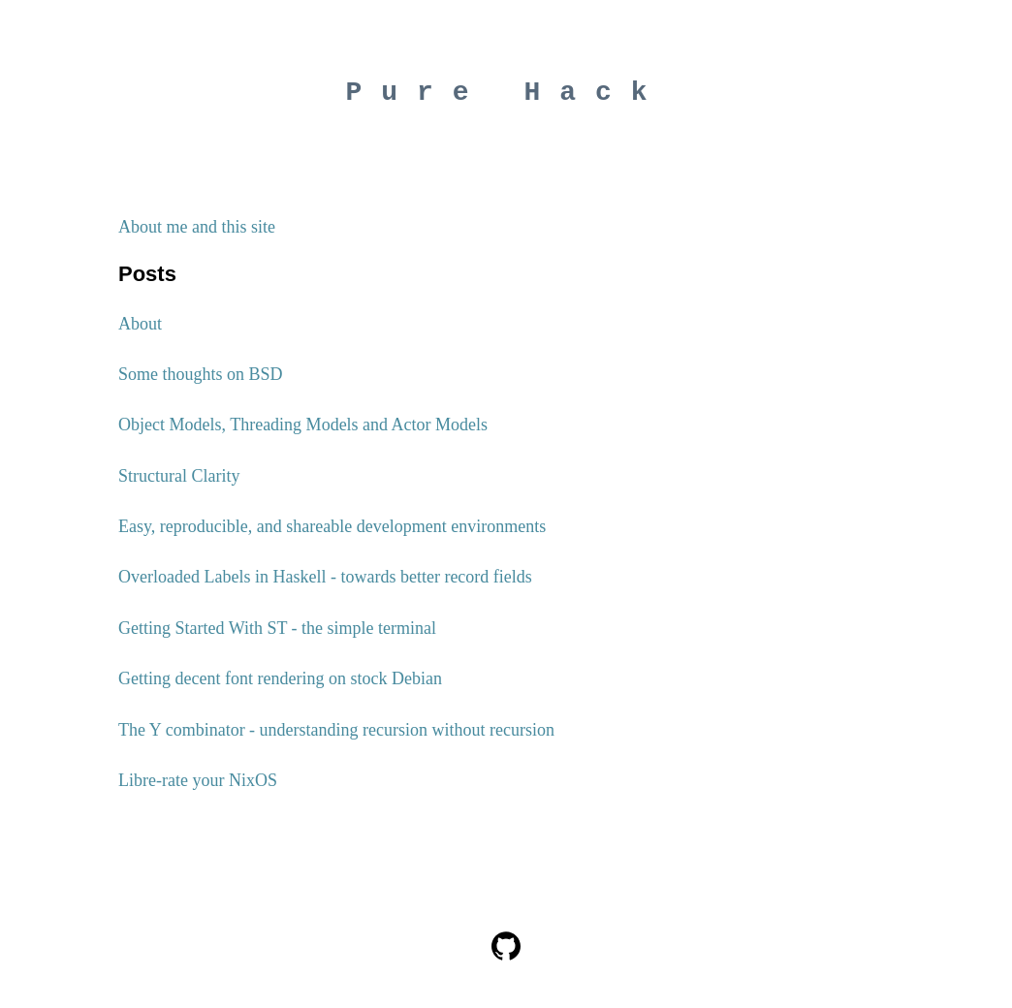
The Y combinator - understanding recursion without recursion (336, 736)
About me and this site (196, 233)
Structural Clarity (178, 482)
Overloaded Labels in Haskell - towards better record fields (325, 583)
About (140, 330)
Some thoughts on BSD (200, 381)
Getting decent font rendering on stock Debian (280, 685)
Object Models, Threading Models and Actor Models (303, 431)
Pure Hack (505, 96)
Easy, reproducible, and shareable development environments (332, 533)
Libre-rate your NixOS (197, 787)
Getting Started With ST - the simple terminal (277, 635)
